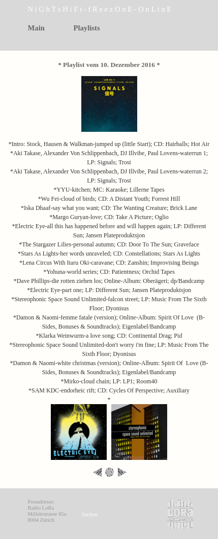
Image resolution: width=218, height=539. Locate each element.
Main (36, 28)
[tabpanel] (114, 9)
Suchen (90, 514)
